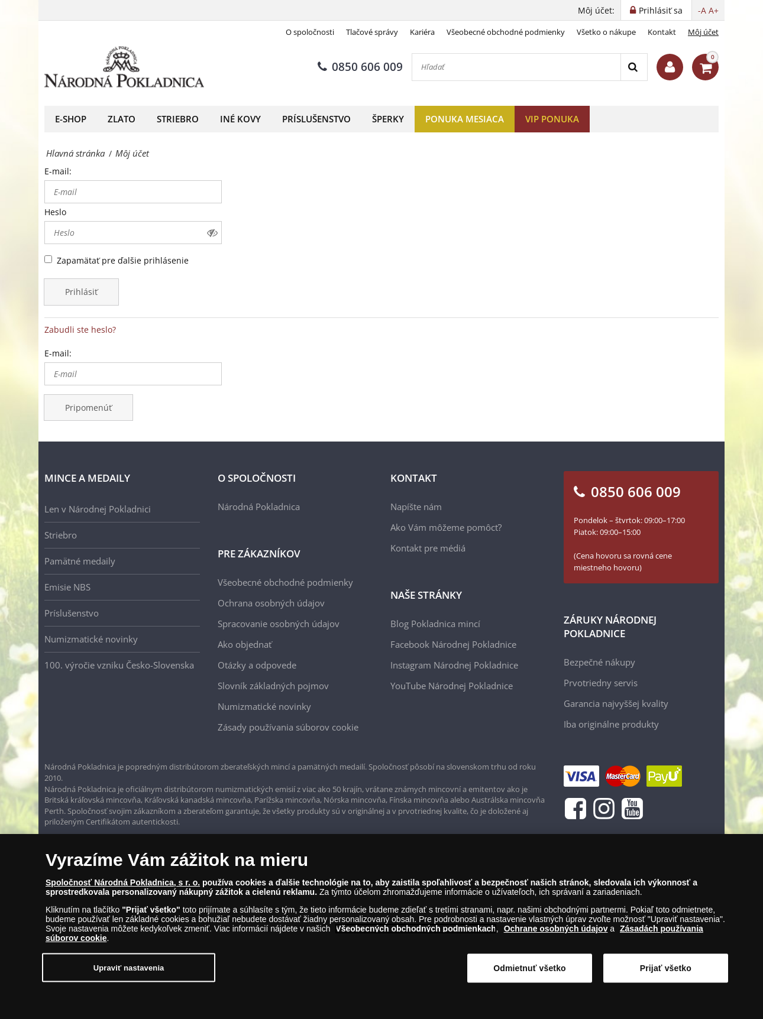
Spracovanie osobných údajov (279, 623)
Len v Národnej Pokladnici (97, 509)
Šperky (388, 119)
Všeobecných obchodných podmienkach (415, 934)
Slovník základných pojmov (273, 686)
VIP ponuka (552, 119)
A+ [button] (714, 10)
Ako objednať (244, 644)
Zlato (121, 119)
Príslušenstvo (316, 119)
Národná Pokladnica (259, 506)
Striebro (178, 119)
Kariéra (422, 32)
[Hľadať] (516, 67)
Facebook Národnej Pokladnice (453, 644)
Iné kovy (240, 119)
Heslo (55, 212)
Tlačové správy (372, 32)
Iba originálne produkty (611, 724)
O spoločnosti (310, 32)
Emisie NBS (67, 587)
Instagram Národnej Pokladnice (454, 665)
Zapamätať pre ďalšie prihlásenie (123, 260)
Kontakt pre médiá (427, 548)
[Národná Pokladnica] (124, 67)
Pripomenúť (88, 407)
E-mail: (58, 171)
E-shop (70, 119)
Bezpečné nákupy (599, 662)
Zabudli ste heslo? (80, 329)
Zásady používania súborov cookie (288, 727)
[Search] (633, 67)
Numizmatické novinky (91, 639)
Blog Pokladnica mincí (435, 623)
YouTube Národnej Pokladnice (451, 686)
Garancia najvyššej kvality (616, 703)
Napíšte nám (416, 506)
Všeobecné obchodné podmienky (506, 32)
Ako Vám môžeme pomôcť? (446, 527)
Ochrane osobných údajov (556, 934)
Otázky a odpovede (257, 665)
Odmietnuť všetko (529, 974)
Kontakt (662, 32)
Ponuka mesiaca (464, 119)
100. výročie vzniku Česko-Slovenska (119, 665)
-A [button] (702, 10)
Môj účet (703, 32)
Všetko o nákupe (606, 32)
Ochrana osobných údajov (271, 603)
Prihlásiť (81, 291)
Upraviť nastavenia (128, 973)
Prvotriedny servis (601, 683)
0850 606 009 (360, 66)
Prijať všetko (665, 974)
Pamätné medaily (79, 561)
